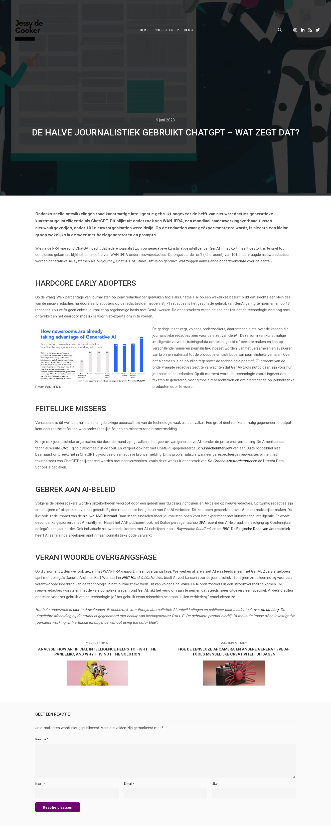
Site (215, 783)
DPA (202, 522)
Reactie (41, 739)
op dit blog (269, 609)
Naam (40, 783)
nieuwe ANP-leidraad (100, 516)
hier (76, 609)
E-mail (129, 783)
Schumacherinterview (214, 448)
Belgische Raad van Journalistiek (263, 529)
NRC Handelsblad (136, 577)
